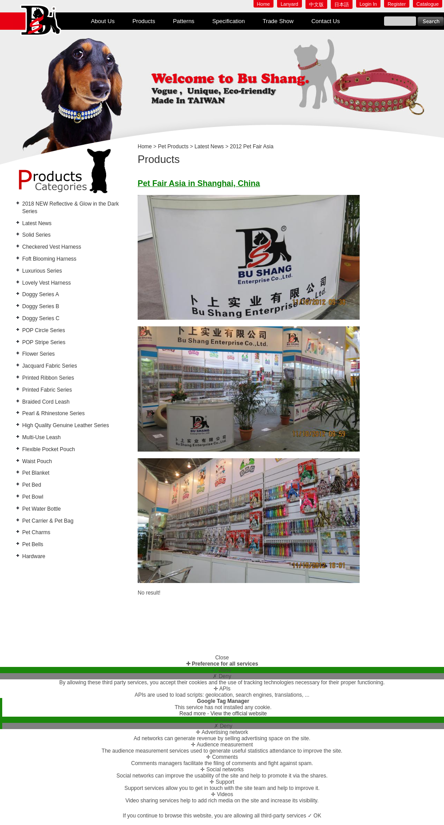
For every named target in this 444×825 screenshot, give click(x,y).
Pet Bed (31, 485)
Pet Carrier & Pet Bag (47, 521)
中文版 (316, 4)
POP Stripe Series (43, 342)
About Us (103, 21)
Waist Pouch (37, 461)
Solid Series (36, 235)
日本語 (341, 4)
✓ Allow (222, 670)
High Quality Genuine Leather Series (65, 425)
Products (143, 21)
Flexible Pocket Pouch (48, 449)
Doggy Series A (40, 294)
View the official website (238, 713)
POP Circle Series (43, 330)
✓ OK (314, 816)
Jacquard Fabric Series (49, 366)
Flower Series (38, 354)
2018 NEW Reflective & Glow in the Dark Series (70, 207)
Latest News (37, 223)
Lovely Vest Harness (46, 283)
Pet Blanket (35, 473)
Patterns (183, 21)
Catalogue (427, 4)
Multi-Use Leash (41, 437)
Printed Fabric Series (47, 390)
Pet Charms (36, 532)
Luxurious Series (42, 271)
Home (263, 4)
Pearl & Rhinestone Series (53, 413)
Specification (228, 21)
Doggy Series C (40, 318)
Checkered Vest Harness (51, 247)
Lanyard (289, 4)
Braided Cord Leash (46, 402)
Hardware (33, 556)
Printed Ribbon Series (48, 378)
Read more (193, 713)
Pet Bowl (32, 497)
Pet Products (173, 146)
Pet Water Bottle (41, 509)
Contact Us (325, 21)
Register (397, 4)
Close (222, 657)
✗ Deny (222, 676)
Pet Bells (32, 544)
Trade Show (278, 21)
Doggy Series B (40, 306)
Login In (368, 4)
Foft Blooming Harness (49, 259)
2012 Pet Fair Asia (252, 146)
